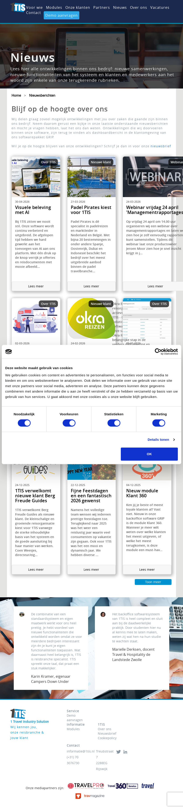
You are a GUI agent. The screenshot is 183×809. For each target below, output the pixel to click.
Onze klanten (77, 7)
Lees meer (36, 286)
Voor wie (34, 7)
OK (149, 454)
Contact (33, 12)
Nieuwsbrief (107, 733)
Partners (101, 7)
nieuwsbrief (161, 146)
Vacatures (159, 7)
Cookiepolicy (107, 738)
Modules (54, 7)
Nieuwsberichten (42, 95)
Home (16, 95)
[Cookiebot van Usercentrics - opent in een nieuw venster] (158, 351)
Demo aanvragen (61, 15)
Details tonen (158, 439)
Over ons (138, 7)
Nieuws (120, 7)
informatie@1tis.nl (81, 751)
